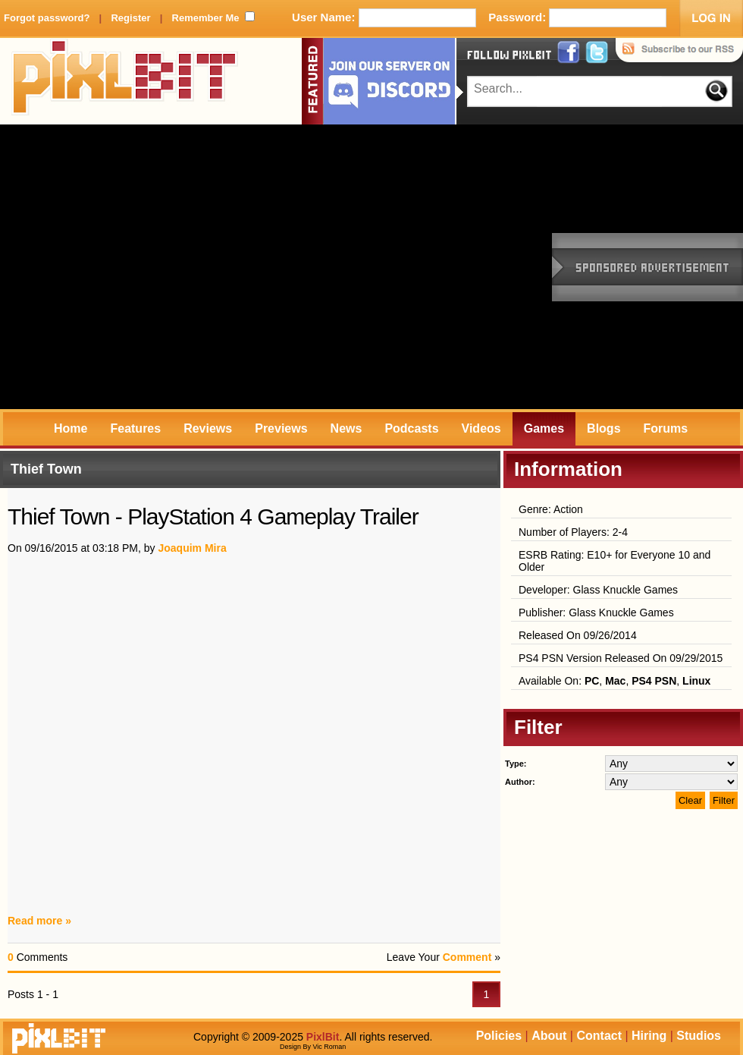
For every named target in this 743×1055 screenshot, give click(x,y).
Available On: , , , (614, 681)
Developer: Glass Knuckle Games (598, 590)
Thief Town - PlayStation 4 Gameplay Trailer (213, 516)
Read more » (39, 921)
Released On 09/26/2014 (578, 635)
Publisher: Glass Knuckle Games (596, 612)
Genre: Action (551, 509)
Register (130, 18)
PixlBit (125, 81)
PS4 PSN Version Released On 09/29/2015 (621, 658)
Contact (599, 1035)
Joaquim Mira (192, 548)
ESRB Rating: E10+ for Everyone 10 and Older (614, 561)
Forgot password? (46, 18)
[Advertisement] (142, 266)
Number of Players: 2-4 (573, 532)
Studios (698, 1035)
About (548, 1035)
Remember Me (206, 18)
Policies (499, 1035)
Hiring (649, 1035)
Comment (467, 957)
